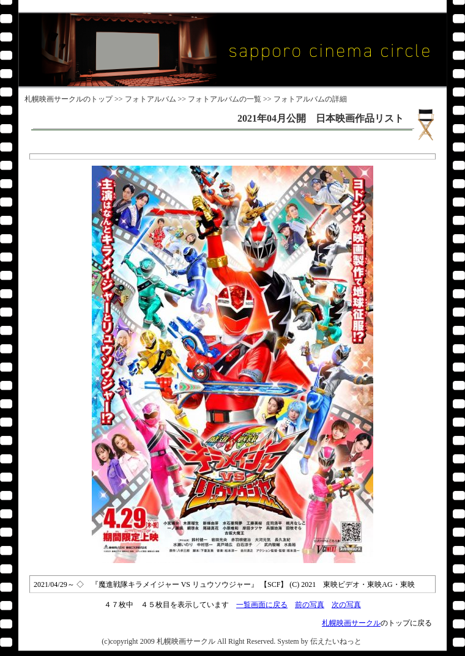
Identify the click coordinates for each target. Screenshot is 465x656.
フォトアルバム (150, 99)
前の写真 (309, 604)
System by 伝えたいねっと (319, 641)
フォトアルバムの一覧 (224, 99)
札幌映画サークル (53, 99)
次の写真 (346, 604)
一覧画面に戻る (262, 604)
